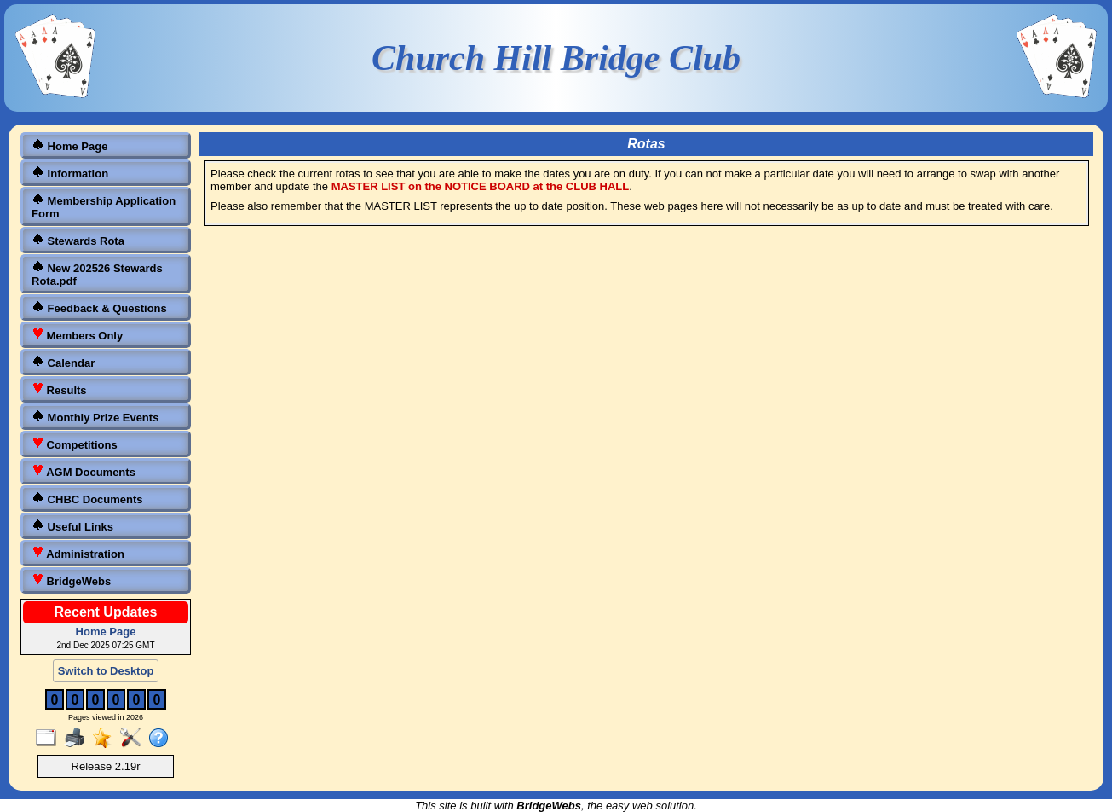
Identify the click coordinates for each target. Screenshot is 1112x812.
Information (70, 172)
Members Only (77, 335)
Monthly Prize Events (95, 416)
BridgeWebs (71, 580)
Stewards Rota (78, 240)
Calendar (63, 362)
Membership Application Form (104, 206)
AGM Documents (83, 471)
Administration (78, 553)
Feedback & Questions (99, 307)
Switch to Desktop (106, 670)
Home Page (69, 145)
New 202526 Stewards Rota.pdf (97, 273)
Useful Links (72, 526)
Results (59, 389)
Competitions (75, 444)
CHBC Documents (87, 498)
